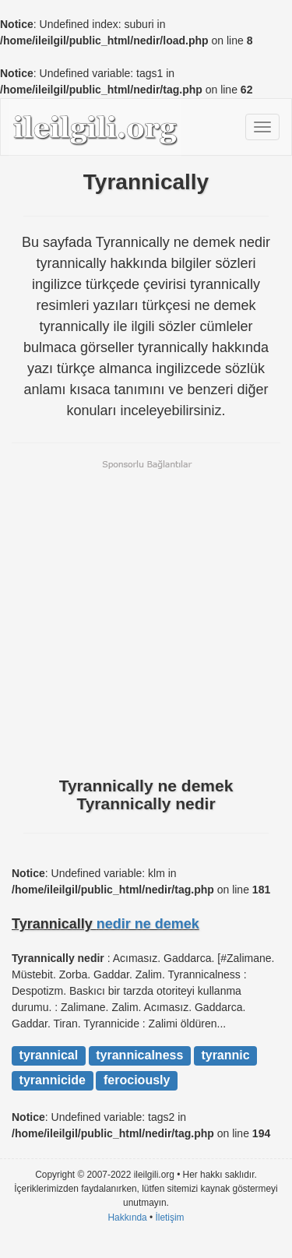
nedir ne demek (148, 924)
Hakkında (126, 1217)
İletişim (170, 1217)
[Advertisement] (146, 616)
